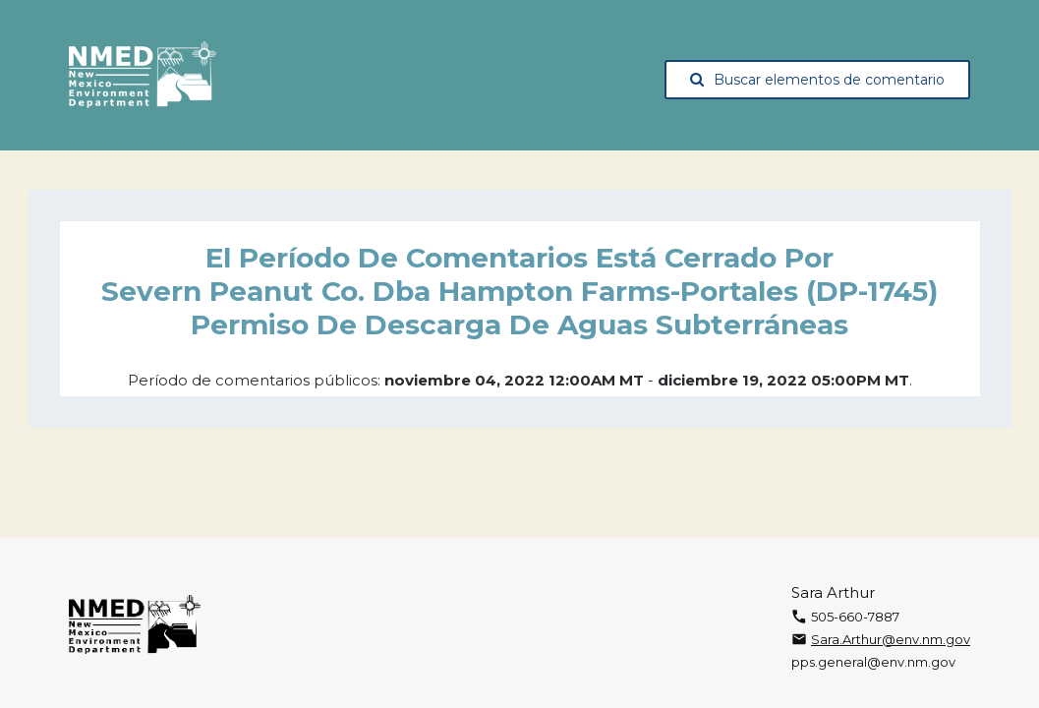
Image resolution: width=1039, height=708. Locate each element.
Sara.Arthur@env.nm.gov (890, 639)
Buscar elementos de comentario (817, 79)
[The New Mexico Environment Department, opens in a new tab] (142, 75)
